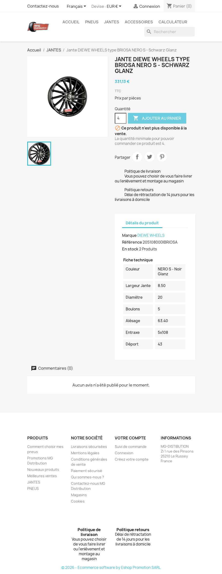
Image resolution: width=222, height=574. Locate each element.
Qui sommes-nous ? (87, 477)
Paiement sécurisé (86, 470)
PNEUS (91, 22)
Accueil (71, 22)
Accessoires (139, 22)
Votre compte (130, 438)
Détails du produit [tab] (142, 223)
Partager (137, 157)
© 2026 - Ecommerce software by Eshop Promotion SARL (111, 567)
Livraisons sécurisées (89, 446)
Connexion (124, 453)
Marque (129, 235)
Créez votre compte (132, 459)
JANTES (111, 22)
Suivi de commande (131, 446)
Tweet (149, 157)
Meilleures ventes (42, 476)
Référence (132, 242)
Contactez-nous (43, 6)
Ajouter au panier (157, 118)
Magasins (79, 495)
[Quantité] (120, 118)
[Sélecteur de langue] (77, 7)
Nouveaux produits (43, 469)
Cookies (78, 501)
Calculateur (173, 22)
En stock (130, 249)
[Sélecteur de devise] (115, 7)
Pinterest (162, 157)
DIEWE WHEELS (151, 235)
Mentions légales (85, 453)
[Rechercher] (169, 32)
